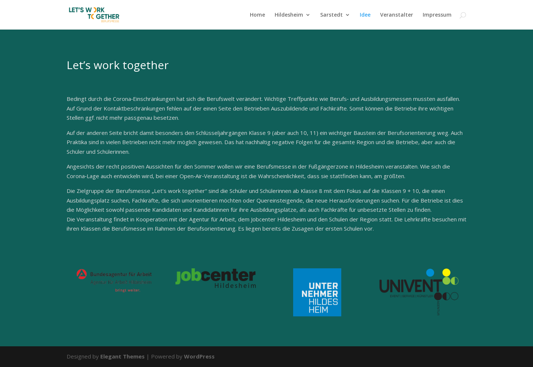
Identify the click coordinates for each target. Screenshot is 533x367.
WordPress (199, 356)
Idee (365, 15)
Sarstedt (331, 15)
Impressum (437, 15)
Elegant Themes (122, 356)
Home (257, 15)
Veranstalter (396, 15)
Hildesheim (289, 15)
